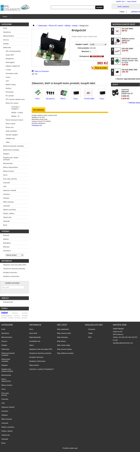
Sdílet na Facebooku (42, 71)
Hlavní (31, 345)
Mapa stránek (34, 365)
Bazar (5, 225)
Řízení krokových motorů (14, 120)
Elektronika (7, 47)
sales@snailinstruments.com (123, 343)
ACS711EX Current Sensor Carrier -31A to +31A (130, 62)
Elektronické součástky (11, 150)
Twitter (90, 333)
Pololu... (38, 99)
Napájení (6, 154)
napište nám (120, 1)
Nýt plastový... (51, 99)
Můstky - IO (15, 116)
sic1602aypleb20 (6, 315)
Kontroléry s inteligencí (15, 108)
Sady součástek (11, 131)
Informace (7, 261)
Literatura (6, 194)
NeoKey (8, 88)
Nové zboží (33, 333)
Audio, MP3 (10, 55)
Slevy (115, 85)
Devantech (7, 251)
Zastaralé (6, 221)
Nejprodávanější (35, 337)
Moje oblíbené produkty (65, 353)
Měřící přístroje (8, 202)
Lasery (8, 77)
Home (4, 17)
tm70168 (25, 313)
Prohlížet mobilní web (69, 448)
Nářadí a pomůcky (9, 209)
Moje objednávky (63, 329)
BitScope (6, 247)
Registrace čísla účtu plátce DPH (14, 265)
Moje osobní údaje (63, 345)
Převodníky (10, 92)
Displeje (6, 43)
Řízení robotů (10, 123)
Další (107, 94)
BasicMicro (7, 243)
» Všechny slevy (134, 103)
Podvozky (6, 183)
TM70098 (25, 315)
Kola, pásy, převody (10, 179)
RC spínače (10, 96)
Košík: (123, 6)
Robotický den (8, 302)
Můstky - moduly (17, 112)
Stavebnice (7, 32)
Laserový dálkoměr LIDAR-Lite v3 (127, 92)
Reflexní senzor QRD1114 (128, 41)
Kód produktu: (84, 48)
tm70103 (17, 318)
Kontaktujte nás (34, 341)
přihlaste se (135, 12)
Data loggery (10, 62)
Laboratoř (6, 206)
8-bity (5, 28)
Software (6, 198)
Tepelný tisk (7, 217)
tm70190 (4, 318)
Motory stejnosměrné (10, 167)
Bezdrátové (10, 58)
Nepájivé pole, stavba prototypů (10, 158)
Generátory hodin (12, 73)
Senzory (6, 40)
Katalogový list (37, 125)
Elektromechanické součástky (13, 146)
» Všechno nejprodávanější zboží (127, 79)
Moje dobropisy (62, 337)
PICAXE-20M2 (127, 50)
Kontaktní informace (10, 272)
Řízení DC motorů (12, 103)
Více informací (38, 110)
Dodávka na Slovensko (11, 276)
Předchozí (32, 94)
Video (8, 142)
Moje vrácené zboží (64, 333)
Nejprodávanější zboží (124, 24)
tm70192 (10, 318)
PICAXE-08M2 (89, 99)
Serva (5, 175)
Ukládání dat (10, 138)
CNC (5, 186)
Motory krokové (8, 171)
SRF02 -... (63, 99)
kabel (4, 312)
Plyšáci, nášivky (8, 213)
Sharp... (76, 99)
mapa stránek (131, 1)
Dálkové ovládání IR (13, 66)
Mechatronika (8, 163)
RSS (89, 337)
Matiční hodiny (11, 84)
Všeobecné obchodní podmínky (14, 268)
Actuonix (6, 235)
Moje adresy (61, 341)
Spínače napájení (12, 135)
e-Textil (8, 70)
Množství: (86, 51)
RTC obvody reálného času (15, 99)
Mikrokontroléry (8, 36)
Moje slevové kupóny (64, 349)
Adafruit (6, 239)
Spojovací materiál (9, 190)
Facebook (91, 329)
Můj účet (62, 325)
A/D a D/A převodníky (13, 51)
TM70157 (24, 318)
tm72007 (16, 315)
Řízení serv (10, 127)
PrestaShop (48, 369)
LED (7, 81)
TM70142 (15, 313)
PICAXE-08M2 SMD (129, 71)
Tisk (36, 74)
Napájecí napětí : (82, 44)
